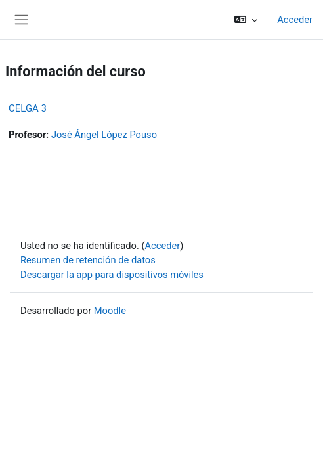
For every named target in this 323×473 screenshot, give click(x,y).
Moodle (110, 311)
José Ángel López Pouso (104, 135)
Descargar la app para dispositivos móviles (112, 275)
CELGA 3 (28, 108)
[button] (246, 19)
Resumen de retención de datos (88, 260)
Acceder (294, 20)
